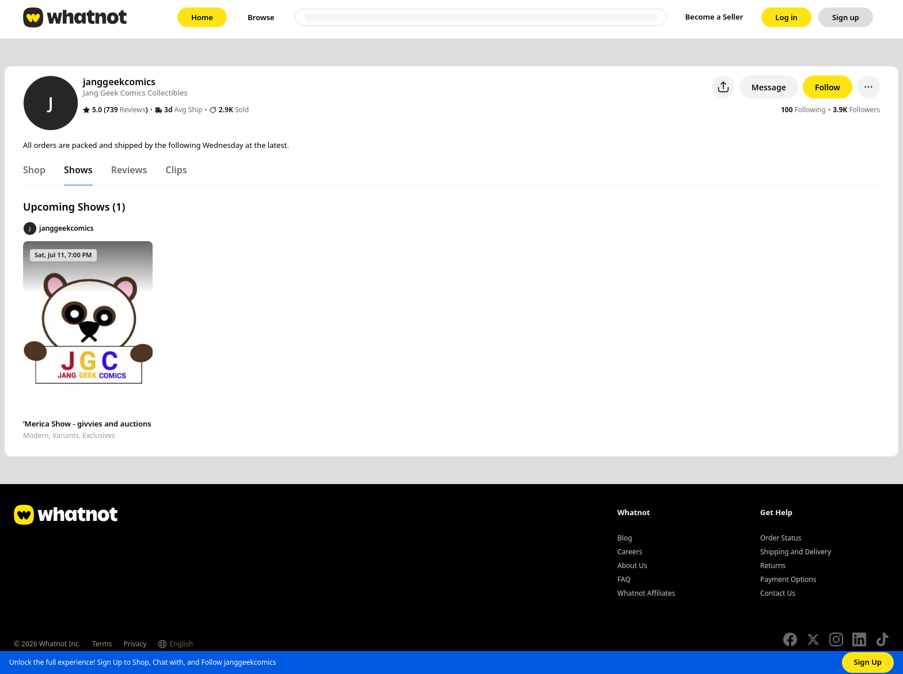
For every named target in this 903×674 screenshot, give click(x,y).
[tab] (34, 172)
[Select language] (198, 644)
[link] (202, 17)
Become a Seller (714, 17)
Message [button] (769, 87)
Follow (827, 87)
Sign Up (868, 662)
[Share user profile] (723, 86)
